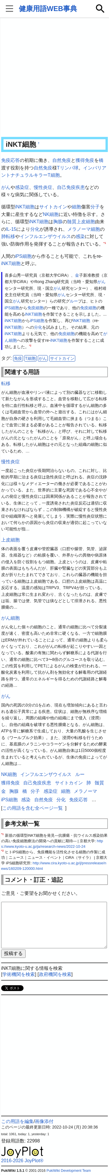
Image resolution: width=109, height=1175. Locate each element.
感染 (80, 236)
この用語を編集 (17, 1121)
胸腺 (57, 221)
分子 (95, 206)
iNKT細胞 (25, 206)
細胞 (76, 206)
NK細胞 (51, 214)
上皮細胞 (85, 221)
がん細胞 (10, 618)
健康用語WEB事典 (48, 8)
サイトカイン (53, 206)
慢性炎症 (43, 187)
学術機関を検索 (18, 974)
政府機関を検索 (55, 974)
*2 (30, 345)
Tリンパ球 (67, 167)
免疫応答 (10, 160)
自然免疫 (61, 160)
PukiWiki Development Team (69, 1171)
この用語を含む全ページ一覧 (32, 808)
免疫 (18, 358)
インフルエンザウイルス (45, 236)
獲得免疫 (85, 160)
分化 (35, 229)
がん (5, 187)
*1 (104, 242)
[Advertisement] (54, 77)
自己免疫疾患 (71, 187)
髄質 (71, 221)
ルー (74, 301)
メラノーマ (79, 229)
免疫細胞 (35, 307)
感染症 (22, 187)
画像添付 (44, 1121)
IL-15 (11, 229)
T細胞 (30, 358)
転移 (10, 236)
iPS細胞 (23, 256)
